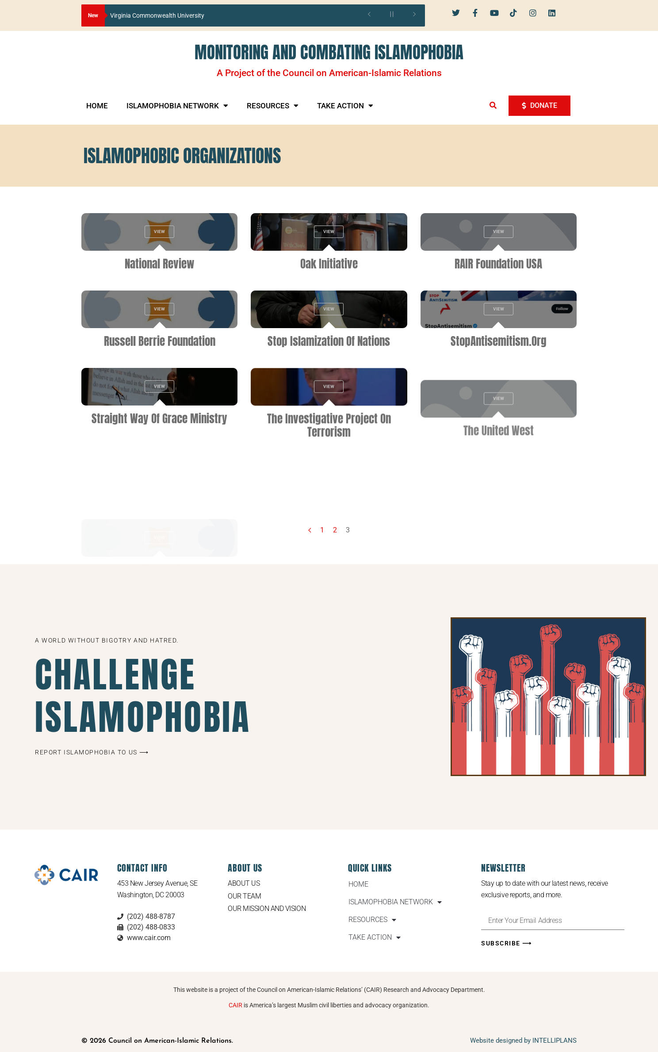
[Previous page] (310, 530)
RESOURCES (272, 105)
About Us (244, 883)
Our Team (244, 896)
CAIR (235, 1005)
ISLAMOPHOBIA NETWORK (177, 105)
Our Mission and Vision (267, 908)
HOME (97, 105)
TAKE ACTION (345, 105)
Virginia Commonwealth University (157, 15)
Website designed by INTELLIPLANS (523, 1040)
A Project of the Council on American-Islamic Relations (329, 73)
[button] (493, 105)
